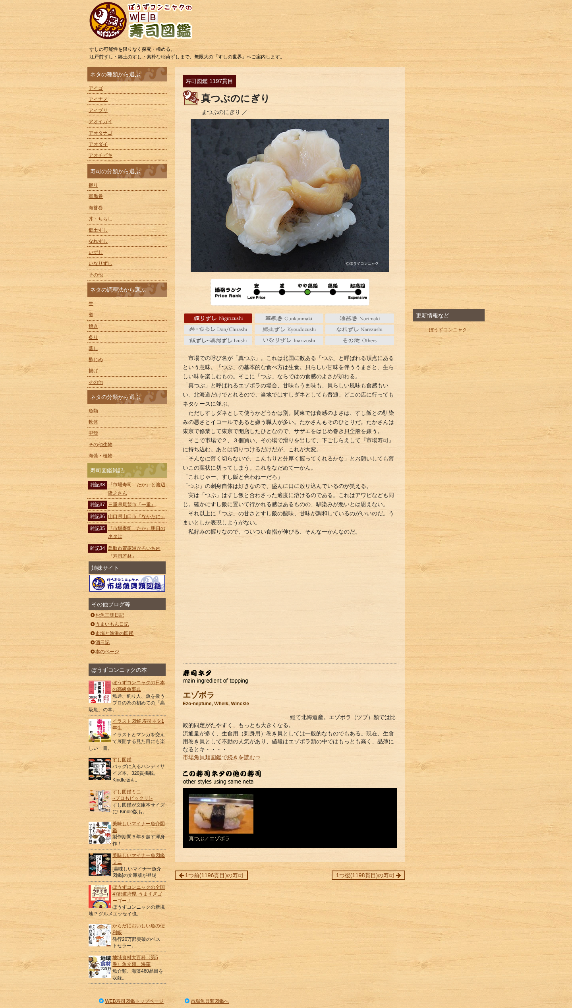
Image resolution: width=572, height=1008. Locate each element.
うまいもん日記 (109, 624)
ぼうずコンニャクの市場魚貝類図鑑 (127, 583)
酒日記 (99, 642)
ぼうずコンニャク (448, 330)
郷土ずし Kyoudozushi (289, 329)
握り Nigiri (218, 318)
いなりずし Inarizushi (289, 340)
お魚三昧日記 (106, 615)
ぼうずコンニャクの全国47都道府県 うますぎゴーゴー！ (138, 894)
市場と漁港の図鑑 (111, 633)
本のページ (104, 651)
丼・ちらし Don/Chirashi (218, 329)
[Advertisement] (290, 599)
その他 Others (359, 340)
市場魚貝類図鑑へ (206, 1001)
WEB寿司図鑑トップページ (131, 1001)
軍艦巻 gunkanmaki (289, 318)
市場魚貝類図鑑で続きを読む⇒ (222, 757)
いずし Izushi (218, 340)
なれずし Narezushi (359, 329)
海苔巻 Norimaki (359, 318)
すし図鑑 (121, 759)
